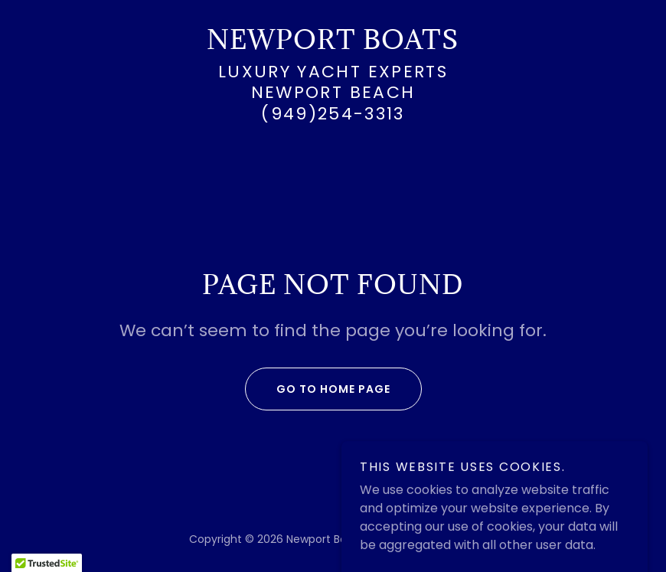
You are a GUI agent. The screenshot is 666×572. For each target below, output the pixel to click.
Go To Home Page (317, 389)
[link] (333, 45)
